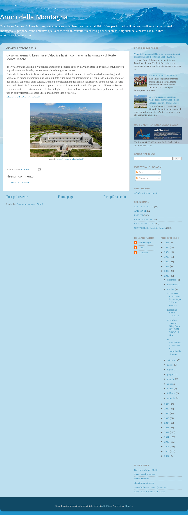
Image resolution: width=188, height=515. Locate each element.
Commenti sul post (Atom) (30, 204)
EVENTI (138, 215)
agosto (170, 364)
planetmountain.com (144, 483)
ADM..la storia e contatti (146, 193)
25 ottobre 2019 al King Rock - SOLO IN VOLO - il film (174, 327)
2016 (167, 413)
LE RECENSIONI (143, 219)
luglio (170, 369)
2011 (167, 437)
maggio (171, 379)
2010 (167, 441)
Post (139, 172)
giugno (171, 374)
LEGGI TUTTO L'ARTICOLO (23, 96)
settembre (172, 360)
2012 (167, 432)
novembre (172, 284)
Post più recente (17, 197)
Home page (66, 197)
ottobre (171, 289)
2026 (167, 242)
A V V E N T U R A (143, 206)
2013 (167, 427)
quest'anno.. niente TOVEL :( (173, 312)
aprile (170, 383)
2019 (167, 275)
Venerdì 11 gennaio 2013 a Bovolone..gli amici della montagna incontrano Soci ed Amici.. (157, 55)
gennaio (171, 398)
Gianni (141, 247)
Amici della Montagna (34, 17)
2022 (167, 261)
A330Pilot (106, 506)
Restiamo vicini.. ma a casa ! (163, 75)
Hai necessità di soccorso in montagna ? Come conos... (174, 299)
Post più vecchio (114, 197)
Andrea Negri (144, 242)
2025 (167, 247)
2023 (167, 256)
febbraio (171, 393)
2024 (167, 252)
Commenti (142, 178)
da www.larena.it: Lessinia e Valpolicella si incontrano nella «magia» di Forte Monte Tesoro (164, 99)
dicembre (172, 279)
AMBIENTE (140, 210)
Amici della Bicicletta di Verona (149, 491)
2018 (167, 404)
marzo (170, 388)
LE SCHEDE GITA (143, 223)
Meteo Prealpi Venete (144, 474)
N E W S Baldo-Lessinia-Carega (150, 228)
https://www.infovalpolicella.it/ (70, 159)
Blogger (128, 506)
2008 (167, 451)
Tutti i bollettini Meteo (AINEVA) (150, 487)
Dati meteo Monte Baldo (146, 470)
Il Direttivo (143, 252)
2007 (167, 456)
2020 (167, 271)
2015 (167, 418)
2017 (167, 408)
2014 (167, 422)
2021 (167, 266)
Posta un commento (20, 182)
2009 (167, 446)
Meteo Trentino (141, 478)
